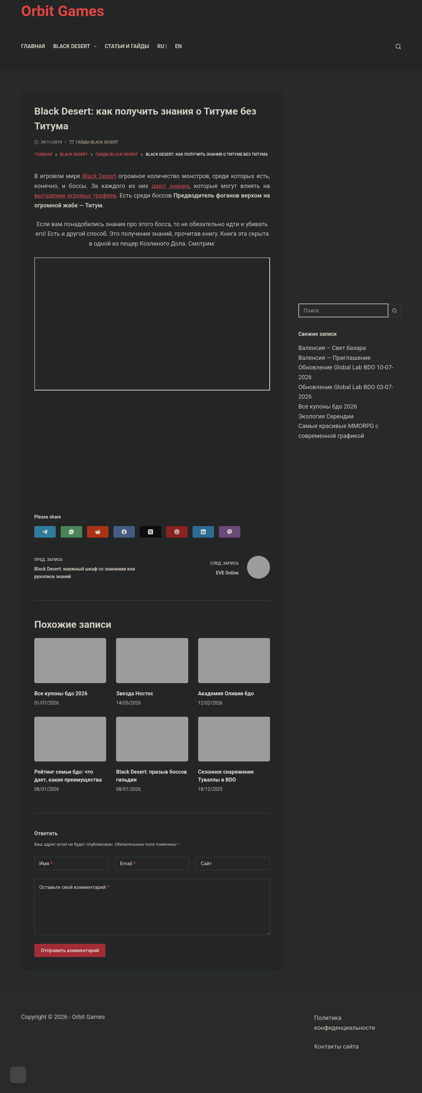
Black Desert (76, 46)
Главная (33, 46)
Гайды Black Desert (97, 142)
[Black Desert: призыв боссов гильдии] (152, 739)
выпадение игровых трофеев (75, 195)
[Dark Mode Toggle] (18, 1075)
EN (178, 46)
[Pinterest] (177, 532)
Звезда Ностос (134, 693)
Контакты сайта (336, 1046)
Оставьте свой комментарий (74, 887)
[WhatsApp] (71, 532)
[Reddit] (97, 532)
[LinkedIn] (203, 532)
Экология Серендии (326, 416)
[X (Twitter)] (150, 532)
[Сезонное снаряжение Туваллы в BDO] (234, 739)
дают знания (170, 185)
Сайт (206, 863)
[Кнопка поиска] (394, 310)
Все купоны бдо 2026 (60, 693)
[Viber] (229, 532)
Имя (46, 864)
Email (128, 864)
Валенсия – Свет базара (332, 347)
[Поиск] (398, 46)
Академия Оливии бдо (226, 693)
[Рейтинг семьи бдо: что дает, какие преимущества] (70, 739)
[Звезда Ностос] (152, 660)
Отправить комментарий (70, 950)
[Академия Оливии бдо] (234, 660)
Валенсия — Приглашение (334, 357)
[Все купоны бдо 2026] (70, 660)
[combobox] (343, 310)
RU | (162, 46)
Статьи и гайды (127, 46)
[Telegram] (45, 532)
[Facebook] (124, 532)
